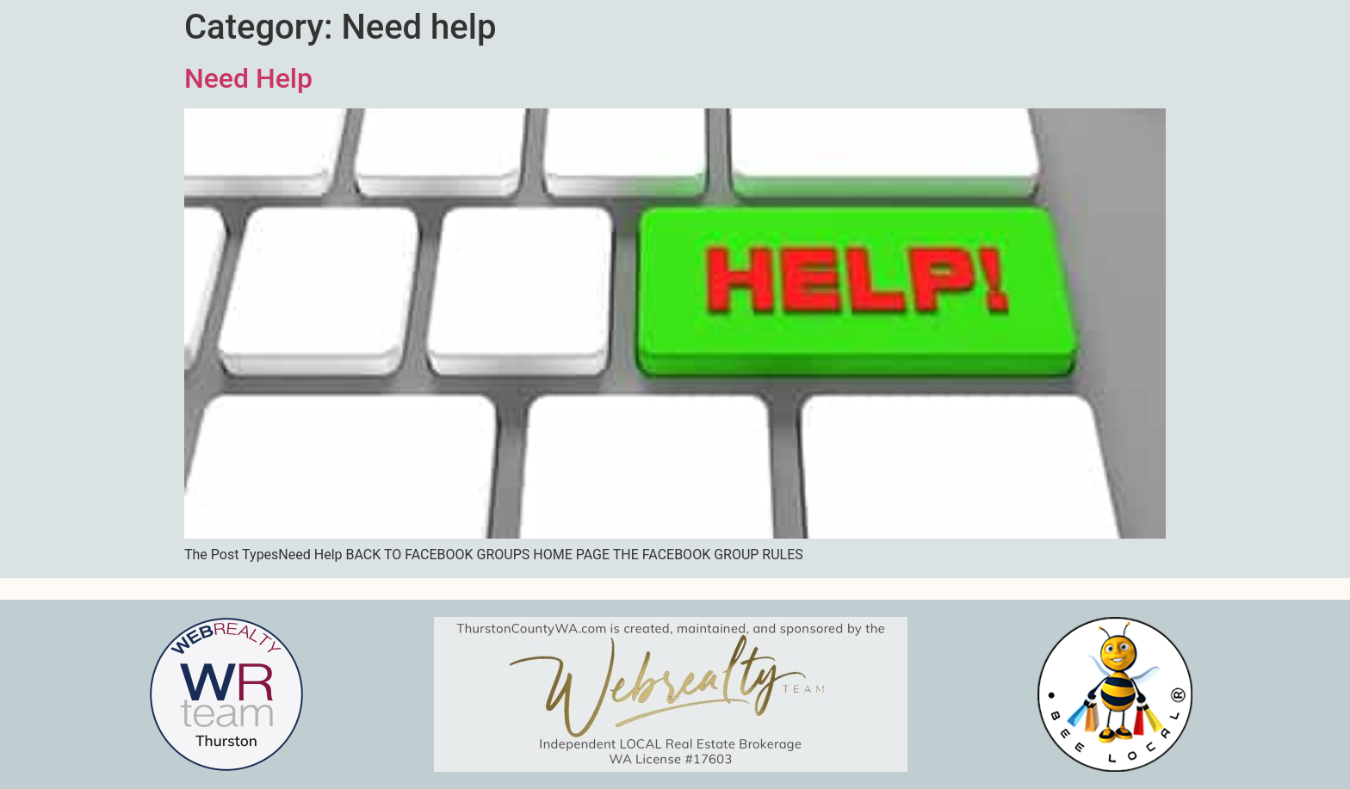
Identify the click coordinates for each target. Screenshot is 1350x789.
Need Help (248, 78)
